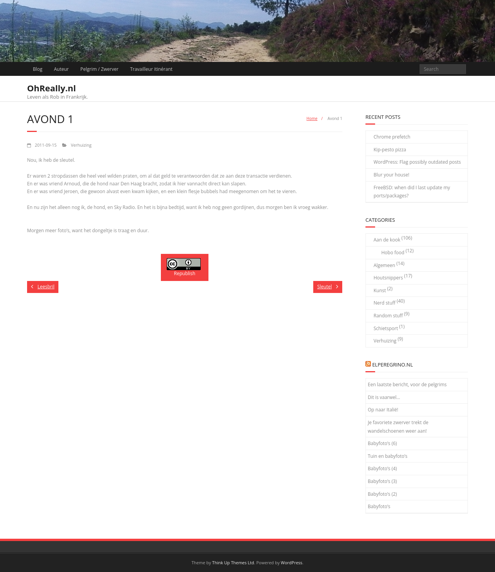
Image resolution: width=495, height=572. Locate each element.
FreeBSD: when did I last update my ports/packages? (412, 191)
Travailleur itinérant (151, 69)
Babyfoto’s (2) (382, 494)
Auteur (61, 69)
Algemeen (384, 265)
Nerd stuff (385, 303)
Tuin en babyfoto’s (388, 456)
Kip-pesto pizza (390, 149)
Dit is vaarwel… (384, 397)
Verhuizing (81, 145)
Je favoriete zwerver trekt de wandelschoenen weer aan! (398, 426)
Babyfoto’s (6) (382, 443)
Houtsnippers (388, 277)
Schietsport (386, 328)
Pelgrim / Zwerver (99, 69)
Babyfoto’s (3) (382, 481)
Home (312, 118)
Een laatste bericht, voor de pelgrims (407, 384)
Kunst (380, 290)
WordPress (291, 562)
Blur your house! (391, 174)
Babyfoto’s (379, 506)
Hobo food (393, 252)
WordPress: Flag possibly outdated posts (417, 162)
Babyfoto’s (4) (382, 468)
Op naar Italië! (383, 409)
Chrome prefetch (392, 137)
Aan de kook (387, 239)
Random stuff (388, 315)
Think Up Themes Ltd (233, 562)
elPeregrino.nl (392, 364)
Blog (38, 69)
